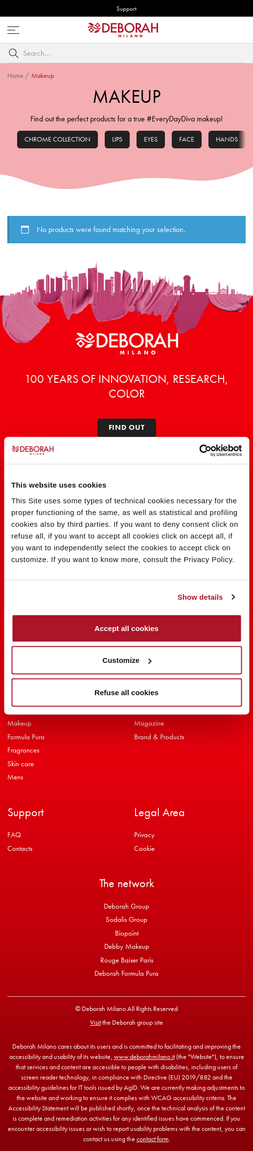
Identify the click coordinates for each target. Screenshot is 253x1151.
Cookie (144, 848)
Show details (200, 597)
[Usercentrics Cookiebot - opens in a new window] (199, 450)
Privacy (144, 835)
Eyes (151, 139)
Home (15, 75)
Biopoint (126, 933)
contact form (153, 1138)
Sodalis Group (126, 919)
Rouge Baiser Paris (126, 960)
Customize (126, 660)
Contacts (19, 848)
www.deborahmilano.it (144, 1056)
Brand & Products (159, 737)
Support (126, 8)
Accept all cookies (126, 628)
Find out (127, 427)
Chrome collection (57, 139)
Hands (227, 139)
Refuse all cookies (126, 692)
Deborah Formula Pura (126, 973)
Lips (117, 139)
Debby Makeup (126, 946)
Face (186, 139)
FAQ (14, 835)
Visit (95, 1022)
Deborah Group (126, 906)
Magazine (149, 723)
